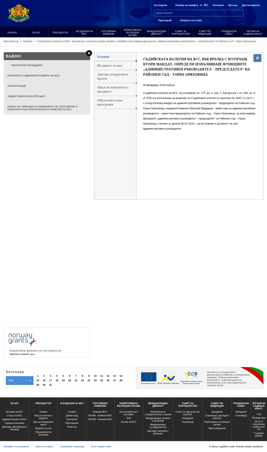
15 (37, 380)
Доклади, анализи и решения (158, 432)
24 (95, 380)
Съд (259, 414)
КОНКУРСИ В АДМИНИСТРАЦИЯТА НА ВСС (34, 75)
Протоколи (71, 419)
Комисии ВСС (100, 411)
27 (114, 380)
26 (108, 380)
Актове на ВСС (129, 422)
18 (57, 380)
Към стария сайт (101, 446)
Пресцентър (60, 32)
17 (50, 380)
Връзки (232, 5)
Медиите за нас (116, 66)
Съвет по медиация (204, 32)
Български (160, 5)
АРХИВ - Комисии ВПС (100, 415)
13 (114, 375)
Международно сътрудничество (158, 426)
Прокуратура (258, 418)
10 (95, 375)
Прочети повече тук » (23, 354)
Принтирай (165, 20)
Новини (27, 41)
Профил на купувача (16, 446)
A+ (206, 5)
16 (44, 380)
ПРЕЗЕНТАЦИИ (17, 86)
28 (121, 380)
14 (121, 375)
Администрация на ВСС (14, 419)
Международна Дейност (156, 32)
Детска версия (251, 5)
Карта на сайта (44, 446)
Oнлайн (72, 411)
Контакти (218, 5)
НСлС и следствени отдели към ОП (259, 425)
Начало (12, 32)
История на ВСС (14, 411)
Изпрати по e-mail (191, 20)
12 (108, 375)
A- (201, 5)
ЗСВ (129, 418)
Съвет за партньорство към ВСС (187, 413)
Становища (188, 422)
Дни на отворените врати (116, 77)
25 (101, 380)
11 (101, 375)
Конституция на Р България (128, 413)
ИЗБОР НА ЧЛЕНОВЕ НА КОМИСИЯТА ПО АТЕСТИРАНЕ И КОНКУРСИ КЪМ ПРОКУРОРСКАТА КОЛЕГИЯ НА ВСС (42, 108)
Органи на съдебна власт (252, 32)
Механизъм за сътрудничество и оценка (158, 413)
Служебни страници (72, 446)
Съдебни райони (258, 434)
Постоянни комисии (108, 32)
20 (69, 380)
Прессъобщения (217, 428)
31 (50, 384)
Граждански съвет (229, 32)
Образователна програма (116, 103)
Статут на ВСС (14, 415)
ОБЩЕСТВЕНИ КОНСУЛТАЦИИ (26, 96)
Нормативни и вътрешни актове (133, 33)
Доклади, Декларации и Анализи (14, 428)
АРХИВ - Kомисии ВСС (100, 419)
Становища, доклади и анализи (217, 417)
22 (82, 380)
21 (76, 380)
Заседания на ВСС (84, 32)
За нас (36, 32)
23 (89, 380)
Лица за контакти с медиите (116, 90)
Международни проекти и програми (158, 419)
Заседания (187, 418)
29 (37, 384)
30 (44, 384)
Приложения (72, 423)
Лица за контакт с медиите (43, 417)
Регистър (72, 427)
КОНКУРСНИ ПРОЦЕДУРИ (27, 65)
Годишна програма (14, 423)
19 (63, 380)
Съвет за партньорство (181, 32)
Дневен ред (72, 415)
